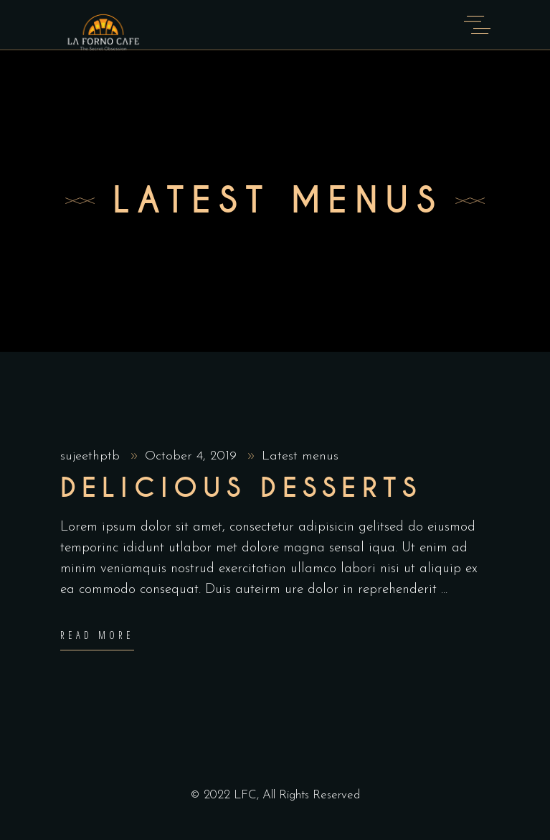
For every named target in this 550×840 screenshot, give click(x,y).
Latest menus (300, 456)
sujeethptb (92, 456)
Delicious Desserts (241, 488)
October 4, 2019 (193, 456)
